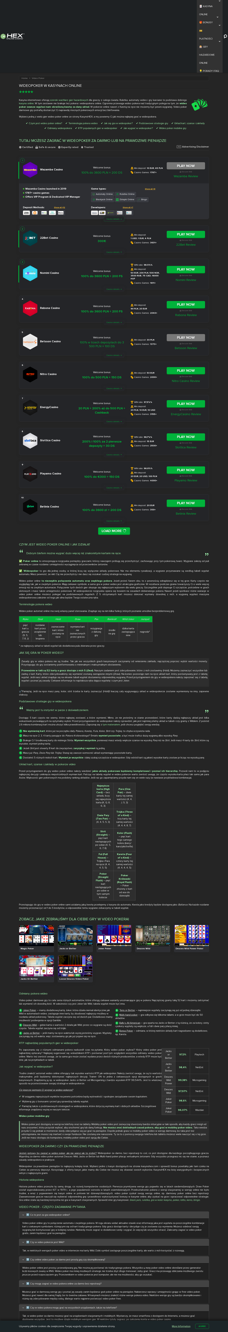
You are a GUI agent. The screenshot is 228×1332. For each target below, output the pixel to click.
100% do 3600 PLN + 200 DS (101, 109)
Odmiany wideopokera (59, 65)
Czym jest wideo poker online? (45, 60)
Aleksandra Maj (55, 1230)
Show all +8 (150, 126)
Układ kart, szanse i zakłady (189, 60)
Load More (114, 468)
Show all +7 (128, 144)
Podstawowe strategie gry (153, 60)
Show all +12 (59, 144)
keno (189, 1040)
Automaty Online (102, 131)
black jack (135, 1040)
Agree (202, 1326)
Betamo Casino (105, 1317)
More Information (180, 1326)
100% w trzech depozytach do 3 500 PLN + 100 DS (102, 281)
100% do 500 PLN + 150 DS (101, 314)
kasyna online (26, 40)
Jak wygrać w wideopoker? (138, 65)
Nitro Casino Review (186, 318)
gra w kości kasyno (161, 1040)
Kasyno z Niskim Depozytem (130, 1315)
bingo (196, 1040)
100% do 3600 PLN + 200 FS (102, 213)
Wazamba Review (186, 113)
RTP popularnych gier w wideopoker (97, 65)
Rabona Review (186, 252)
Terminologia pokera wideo (83, 60)
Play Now (186, 102)
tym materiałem (120, 648)
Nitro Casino (103, 1306)
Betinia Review (186, 450)
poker (176, 1040)
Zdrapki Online (125, 136)
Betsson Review (186, 285)
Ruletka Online (125, 131)
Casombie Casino (106, 1313)
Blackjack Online (102, 136)
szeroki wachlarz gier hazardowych (69, 36)
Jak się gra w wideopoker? (118, 60)
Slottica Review (185, 384)
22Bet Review (186, 182)
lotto (182, 1040)
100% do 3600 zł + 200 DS (101, 447)
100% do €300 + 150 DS (101, 413)
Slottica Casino (105, 1310)
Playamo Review (185, 417)
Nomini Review (186, 217)
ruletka (145, 1040)
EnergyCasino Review (186, 351)
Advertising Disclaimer (193, 83)
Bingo (142, 136)
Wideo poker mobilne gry (172, 65)
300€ (102, 178)
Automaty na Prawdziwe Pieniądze (156, 1315)
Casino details (113, 156)
